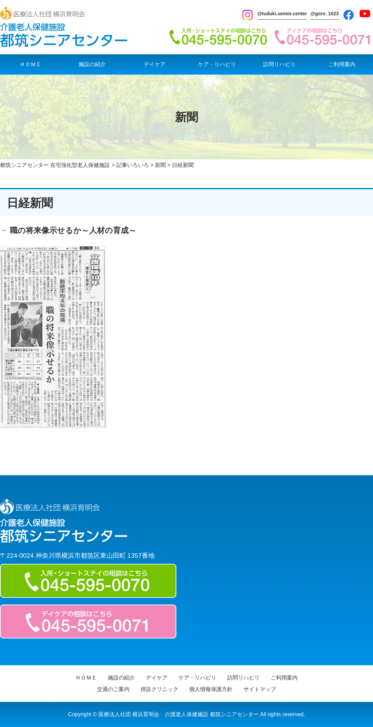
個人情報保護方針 (211, 689)
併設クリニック (159, 689)
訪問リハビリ (279, 64)
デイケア (154, 64)
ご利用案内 (341, 64)
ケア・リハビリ (217, 64)
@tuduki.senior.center (282, 13)
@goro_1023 (324, 13)
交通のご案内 (113, 689)
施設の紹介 (92, 64)
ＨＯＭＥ (30, 64)
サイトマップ (259, 689)
